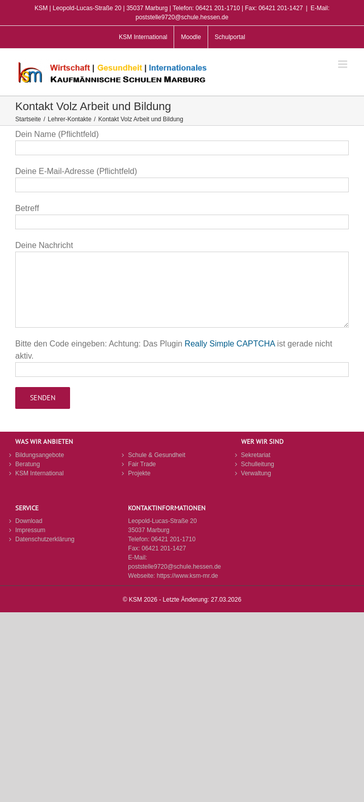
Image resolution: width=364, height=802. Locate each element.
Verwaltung (256, 473)
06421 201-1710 (173, 539)
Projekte (139, 473)
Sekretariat (256, 455)
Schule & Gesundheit (156, 455)
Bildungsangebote (39, 455)
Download (28, 521)
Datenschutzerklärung (45, 539)
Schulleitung (257, 464)
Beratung (27, 464)
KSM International (39, 473)
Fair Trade (142, 464)
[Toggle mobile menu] (343, 64)
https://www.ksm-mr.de (187, 575)
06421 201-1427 (164, 548)
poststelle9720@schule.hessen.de (174, 566)
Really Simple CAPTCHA (230, 343)
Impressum (30, 530)
